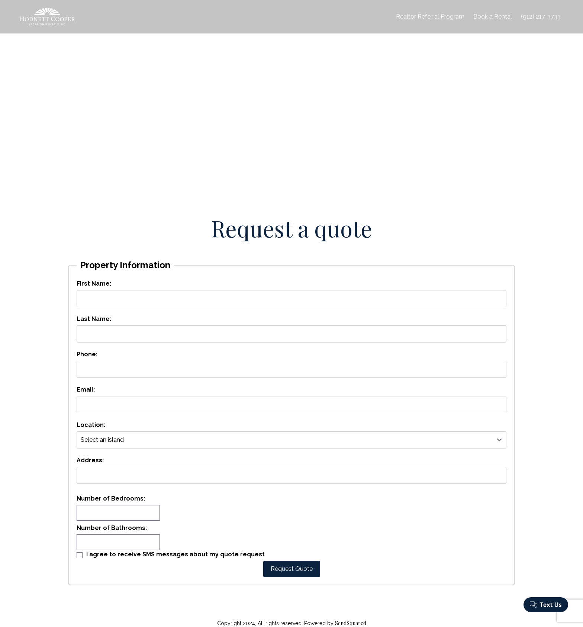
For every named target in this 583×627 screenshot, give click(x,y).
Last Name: (94, 318)
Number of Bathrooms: (112, 527)
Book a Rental (492, 16)
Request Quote (292, 568)
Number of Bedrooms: (111, 498)
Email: (86, 389)
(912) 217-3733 (541, 16)
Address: (90, 460)
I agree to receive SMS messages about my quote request (175, 554)
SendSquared (350, 623)
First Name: (94, 283)
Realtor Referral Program (430, 16)
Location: (91, 424)
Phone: (87, 354)
